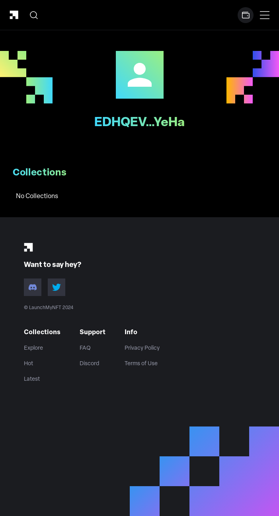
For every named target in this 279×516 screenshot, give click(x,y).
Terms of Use (141, 364)
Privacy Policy (142, 348)
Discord (89, 364)
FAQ (85, 348)
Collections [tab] (39, 173)
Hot (28, 364)
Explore (33, 348)
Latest (32, 379)
